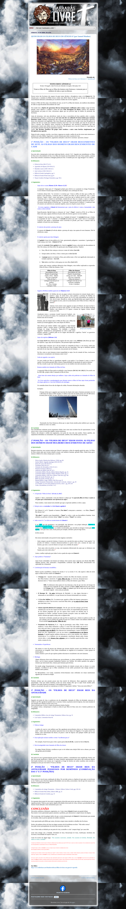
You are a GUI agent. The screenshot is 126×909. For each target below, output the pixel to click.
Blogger (72, 902)
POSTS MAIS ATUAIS (37, 878)
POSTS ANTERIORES (88, 878)
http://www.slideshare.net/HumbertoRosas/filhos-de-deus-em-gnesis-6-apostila (54, 867)
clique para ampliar (86, 328)
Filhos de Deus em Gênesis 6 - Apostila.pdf (81, 79)
